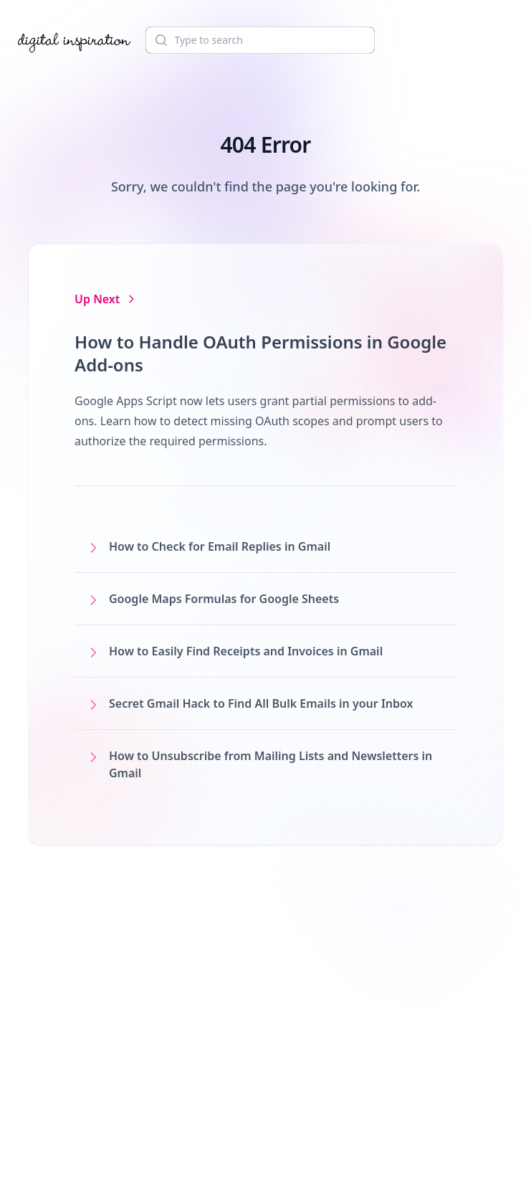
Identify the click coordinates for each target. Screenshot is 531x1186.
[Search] (260, 40)
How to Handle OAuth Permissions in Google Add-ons (260, 353)
